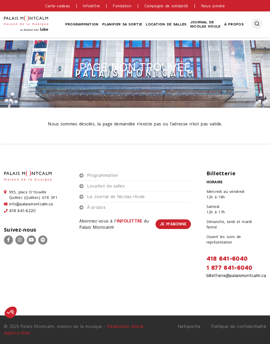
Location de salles (166, 24)
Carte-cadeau (57, 6)
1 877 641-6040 (230, 268)
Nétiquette (189, 326)
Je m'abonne (173, 224)
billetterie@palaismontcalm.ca (236, 275)
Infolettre (91, 6)
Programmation (82, 24)
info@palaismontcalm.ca (31, 204)
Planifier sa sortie (122, 24)
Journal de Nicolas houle (205, 24)
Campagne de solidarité (166, 6)
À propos (233, 24)
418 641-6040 (227, 258)
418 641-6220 (22, 210)
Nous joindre (213, 6)
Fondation (122, 6)
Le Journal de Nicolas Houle (116, 196)
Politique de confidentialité (238, 326)
